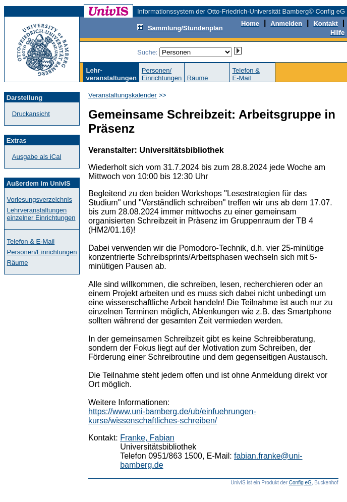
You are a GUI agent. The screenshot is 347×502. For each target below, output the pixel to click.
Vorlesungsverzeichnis (39, 199)
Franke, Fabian (147, 437)
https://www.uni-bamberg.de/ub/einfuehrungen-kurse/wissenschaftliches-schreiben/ (172, 416)
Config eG (300, 482)
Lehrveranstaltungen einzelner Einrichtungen (41, 213)
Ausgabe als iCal (37, 156)
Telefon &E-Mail (246, 74)
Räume (197, 78)
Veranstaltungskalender (122, 95)
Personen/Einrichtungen (162, 74)
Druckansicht (31, 114)
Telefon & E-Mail (31, 241)
